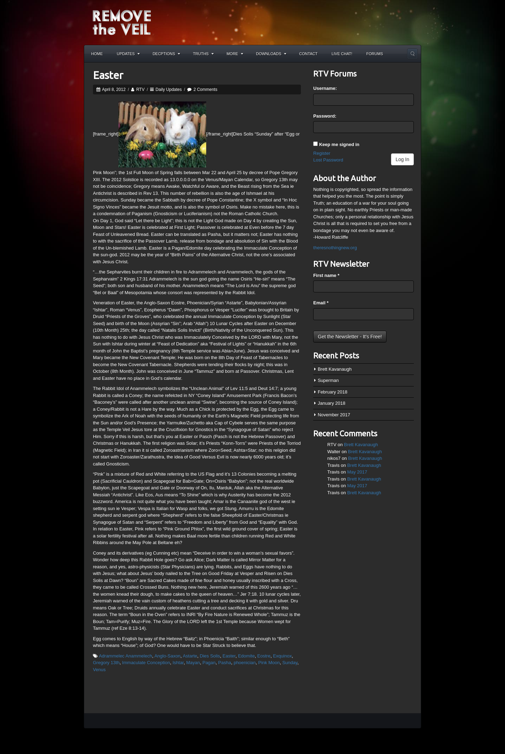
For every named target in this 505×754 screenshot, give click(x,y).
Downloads (271, 54)
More (235, 54)
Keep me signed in (339, 144)
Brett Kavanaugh (335, 369)
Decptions (166, 54)
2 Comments (205, 89)
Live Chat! (341, 54)
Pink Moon (269, 662)
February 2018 (333, 392)
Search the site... (412, 53)
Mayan (193, 662)
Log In (402, 159)
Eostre (264, 656)
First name (326, 275)
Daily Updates (169, 89)
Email (320, 302)
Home (97, 54)
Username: (325, 88)
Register (321, 153)
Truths (203, 54)
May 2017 (357, 472)
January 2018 (331, 403)
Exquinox (282, 656)
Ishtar (178, 662)
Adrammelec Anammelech (125, 656)
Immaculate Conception (146, 662)
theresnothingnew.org (335, 247)
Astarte (190, 656)
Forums (374, 54)
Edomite (246, 656)
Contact (308, 54)
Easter (108, 75)
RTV (140, 89)
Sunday (289, 662)
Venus (99, 669)
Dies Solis (210, 656)
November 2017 (334, 414)
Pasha (224, 662)
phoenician (245, 662)
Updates (128, 54)
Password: (324, 116)
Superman (328, 380)
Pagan (209, 662)
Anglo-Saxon (167, 656)
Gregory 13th (106, 662)
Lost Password (328, 160)
